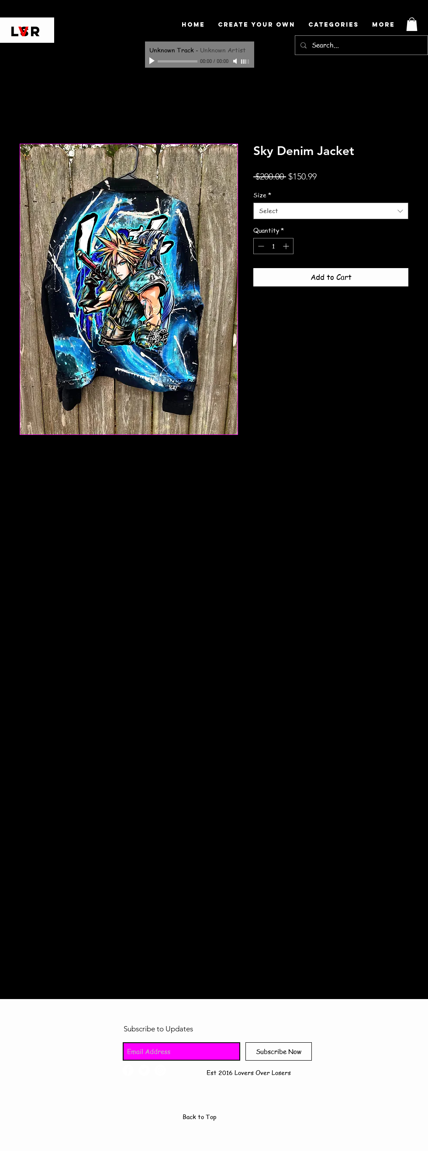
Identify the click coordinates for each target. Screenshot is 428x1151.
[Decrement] (260, 246)
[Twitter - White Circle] (144, 1070)
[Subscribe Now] (278, 1051)
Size (262, 195)
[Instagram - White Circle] (160, 1070)
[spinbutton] (273, 246)
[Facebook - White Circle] (128, 1070)
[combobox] (330, 211)
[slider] (245, 61)
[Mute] (235, 61)
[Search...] (360, 45)
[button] (412, 24)
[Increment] (286, 246)
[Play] (152, 61)
